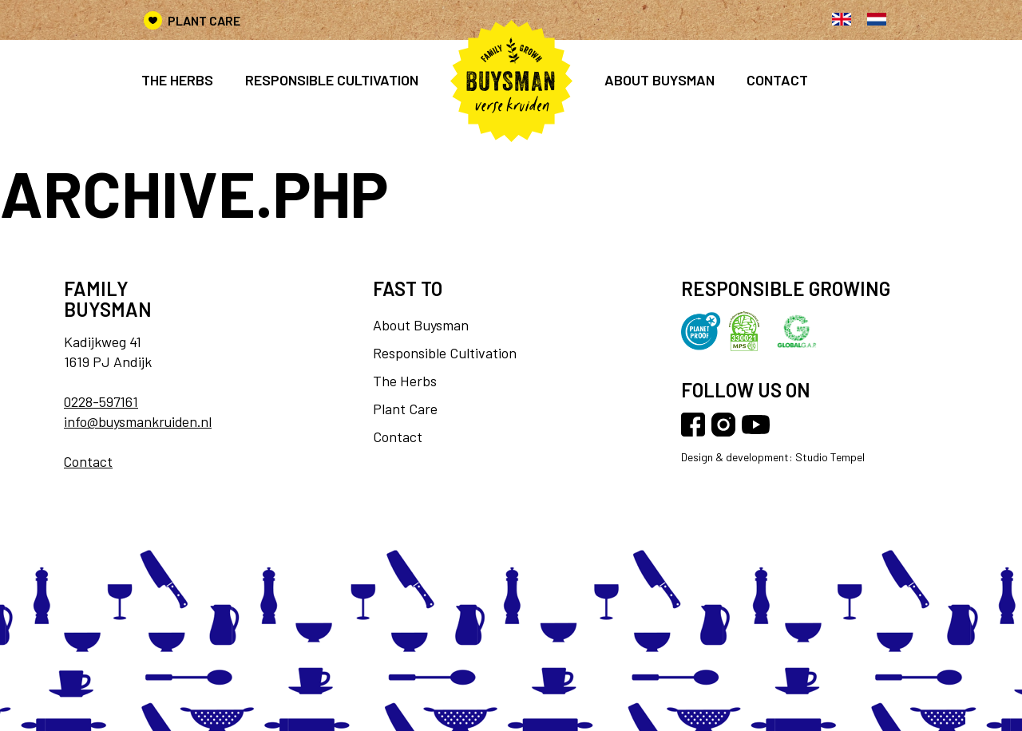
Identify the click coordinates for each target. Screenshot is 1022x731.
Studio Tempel (829, 457)
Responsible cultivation (331, 80)
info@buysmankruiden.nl (139, 421)
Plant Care (204, 20)
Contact (777, 80)
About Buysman (659, 80)
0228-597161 (102, 401)
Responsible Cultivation (445, 353)
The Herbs (177, 80)
